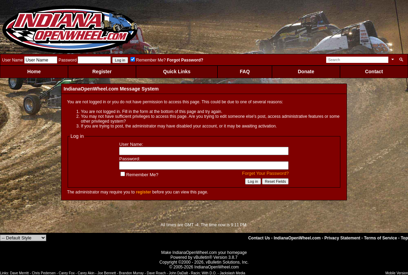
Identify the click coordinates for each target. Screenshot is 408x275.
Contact (374, 71)
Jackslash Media (232, 273)
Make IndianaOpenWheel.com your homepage (204, 252)
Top (404, 238)
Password (67, 60)
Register (101, 71)
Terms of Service (380, 238)
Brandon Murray (131, 273)
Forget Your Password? (265, 173)
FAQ (245, 71)
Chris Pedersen (44, 273)
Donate (306, 71)
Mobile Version (396, 273)
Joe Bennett (106, 273)
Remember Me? (148, 60)
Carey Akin (86, 273)
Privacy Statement (342, 238)
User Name (12, 60)
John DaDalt (178, 273)
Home (34, 71)
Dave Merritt (19, 273)
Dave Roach (156, 273)
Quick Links (177, 71)
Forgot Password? (185, 60)
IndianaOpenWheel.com (297, 238)
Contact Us (259, 238)
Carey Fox (67, 273)
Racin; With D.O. (203, 273)
